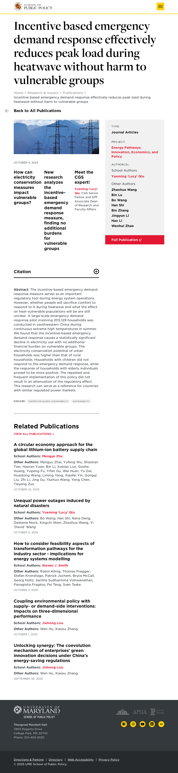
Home (18, 93)
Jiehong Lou (52, 623)
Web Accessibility (81, 759)
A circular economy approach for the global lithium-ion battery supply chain (55, 447)
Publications (73, 93)
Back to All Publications (37, 111)
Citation (22, 271)
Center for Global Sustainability (48, 401)
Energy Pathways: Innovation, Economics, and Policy (134, 152)
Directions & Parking (29, 759)
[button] (160, 6)
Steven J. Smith (55, 565)
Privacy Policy (109, 759)
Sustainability (81, 401)
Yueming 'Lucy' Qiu (127, 176)
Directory (56, 759)
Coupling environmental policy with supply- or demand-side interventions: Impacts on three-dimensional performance (55, 609)
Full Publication (124, 240)
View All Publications (32, 434)
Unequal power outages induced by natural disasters (52, 503)
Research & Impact (43, 93)
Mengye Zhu (52, 456)
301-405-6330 (34, 737)
